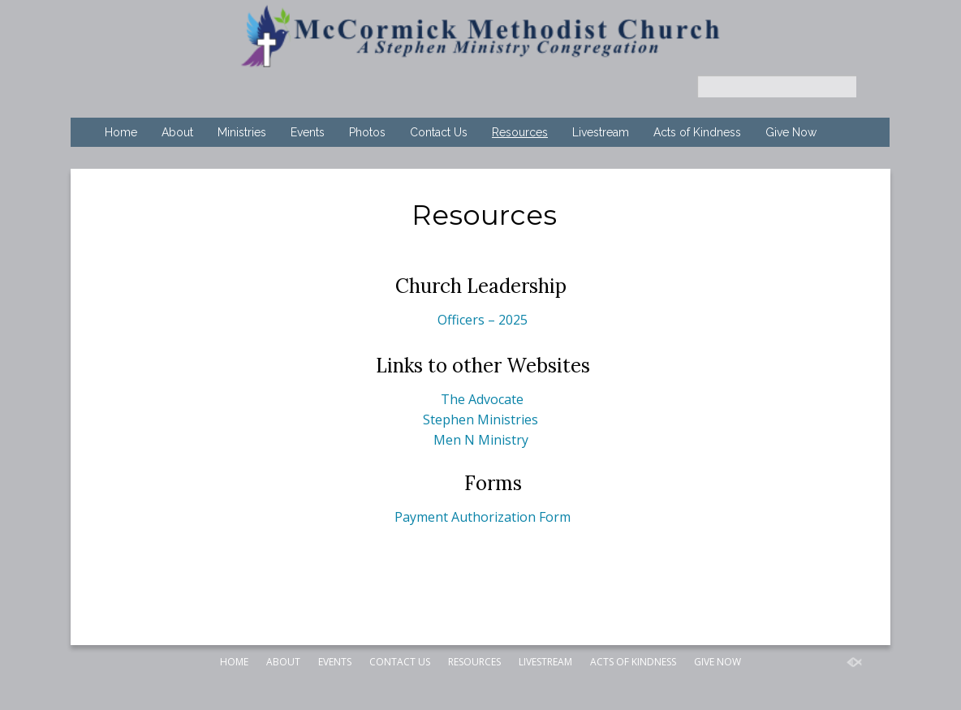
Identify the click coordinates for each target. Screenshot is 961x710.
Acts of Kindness (697, 132)
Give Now (791, 132)
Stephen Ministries (480, 419)
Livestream (600, 132)
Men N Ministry (480, 440)
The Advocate (482, 399)
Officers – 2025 (482, 320)
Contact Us (439, 132)
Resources (520, 132)
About (177, 132)
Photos (367, 132)
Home (121, 132)
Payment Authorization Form (482, 517)
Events (308, 132)
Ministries (242, 132)
